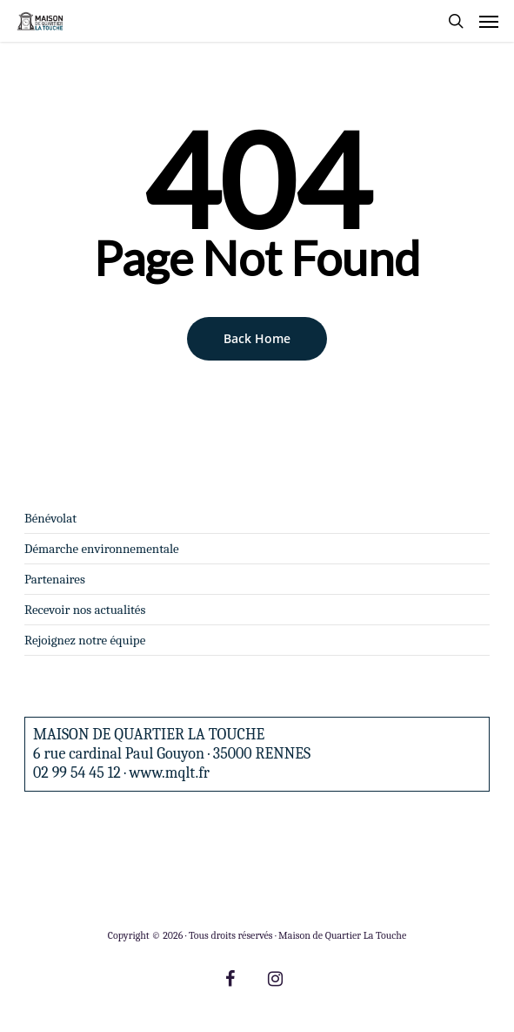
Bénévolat (50, 518)
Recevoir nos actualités (84, 609)
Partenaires (54, 579)
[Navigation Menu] (488, 21)
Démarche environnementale (101, 548)
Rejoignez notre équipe (84, 640)
